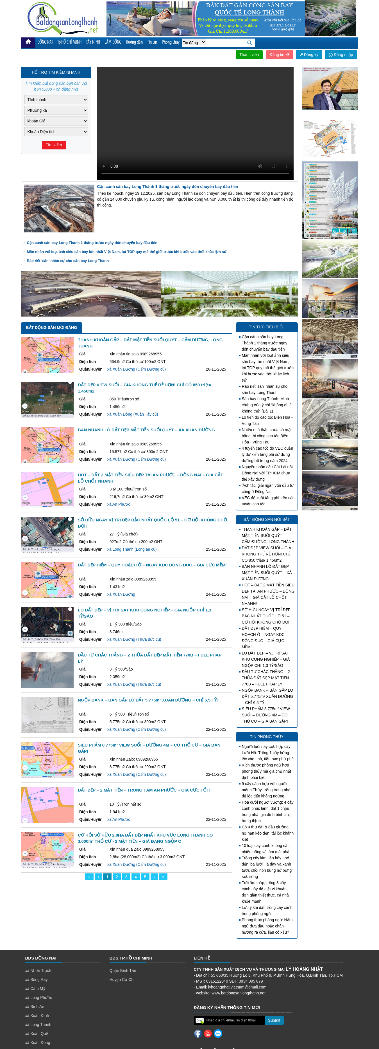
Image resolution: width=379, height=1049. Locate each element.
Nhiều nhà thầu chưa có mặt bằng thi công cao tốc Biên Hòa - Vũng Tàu (267, 435)
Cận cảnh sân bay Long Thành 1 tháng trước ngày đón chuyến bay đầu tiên (92, 243)
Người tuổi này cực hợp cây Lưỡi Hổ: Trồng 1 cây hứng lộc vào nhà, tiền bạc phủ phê (268, 752)
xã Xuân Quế (36, 1033)
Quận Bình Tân (123, 970)
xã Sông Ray (36, 979)
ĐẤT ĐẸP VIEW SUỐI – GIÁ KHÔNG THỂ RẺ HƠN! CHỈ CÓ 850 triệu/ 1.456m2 (266, 554)
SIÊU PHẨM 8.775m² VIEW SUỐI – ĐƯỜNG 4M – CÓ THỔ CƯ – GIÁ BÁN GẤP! (266, 715)
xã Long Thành (38, 1024)
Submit (274, 1020)
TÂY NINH (93, 42)
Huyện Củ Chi (122, 979)
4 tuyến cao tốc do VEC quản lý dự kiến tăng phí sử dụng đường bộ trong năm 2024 (267, 454)
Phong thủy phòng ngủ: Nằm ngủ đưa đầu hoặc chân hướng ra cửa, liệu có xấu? (267, 926)
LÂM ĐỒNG (113, 42)
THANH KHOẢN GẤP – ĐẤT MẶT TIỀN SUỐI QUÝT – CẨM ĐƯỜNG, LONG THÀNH (268, 535)
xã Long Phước (38, 997)
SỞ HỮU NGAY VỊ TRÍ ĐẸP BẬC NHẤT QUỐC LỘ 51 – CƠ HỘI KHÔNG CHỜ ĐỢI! (266, 616)
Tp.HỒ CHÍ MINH (69, 42)
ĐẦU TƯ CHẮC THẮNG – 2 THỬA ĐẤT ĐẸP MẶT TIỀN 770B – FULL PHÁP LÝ (266, 677)
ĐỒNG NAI (45, 42)
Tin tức (152, 42)
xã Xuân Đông (37, 1042)
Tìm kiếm (54, 145)
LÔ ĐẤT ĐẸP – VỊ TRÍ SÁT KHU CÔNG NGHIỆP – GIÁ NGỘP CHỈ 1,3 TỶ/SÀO (266, 659)
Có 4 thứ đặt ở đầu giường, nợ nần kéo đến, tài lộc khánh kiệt (268, 833)
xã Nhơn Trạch (38, 970)
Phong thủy (171, 42)
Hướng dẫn (134, 42)
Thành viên (249, 54)
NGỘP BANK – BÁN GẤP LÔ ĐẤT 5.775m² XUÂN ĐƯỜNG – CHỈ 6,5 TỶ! (267, 696)
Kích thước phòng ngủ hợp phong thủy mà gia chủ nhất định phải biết (266, 771)
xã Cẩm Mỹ (35, 988)
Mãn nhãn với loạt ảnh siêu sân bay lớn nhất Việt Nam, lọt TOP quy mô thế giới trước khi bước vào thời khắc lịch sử (126, 252)
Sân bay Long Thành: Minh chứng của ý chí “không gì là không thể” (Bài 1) (267, 404)
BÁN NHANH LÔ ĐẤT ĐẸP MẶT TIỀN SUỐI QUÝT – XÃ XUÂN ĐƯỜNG (267, 572)
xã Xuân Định (37, 1015)
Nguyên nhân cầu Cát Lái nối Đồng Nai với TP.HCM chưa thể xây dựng (267, 473)
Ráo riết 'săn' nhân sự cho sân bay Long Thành (68, 261)
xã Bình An (34, 1006)
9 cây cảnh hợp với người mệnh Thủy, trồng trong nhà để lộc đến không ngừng (266, 789)
